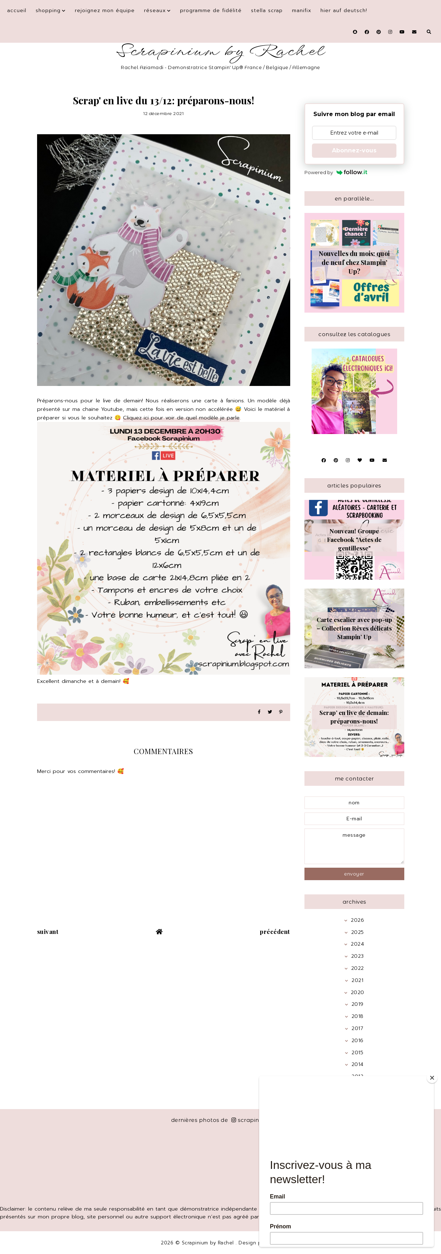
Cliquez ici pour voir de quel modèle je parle (181, 418)
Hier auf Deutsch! (344, 10)
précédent (275, 931)
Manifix (301, 10)
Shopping (48, 10)
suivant (48, 931)
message (354, 846)
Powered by (336, 172)
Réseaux (155, 10)
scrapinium (250, 1120)
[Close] (432, 1077)
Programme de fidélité (211, 10)
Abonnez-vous (354, 150)
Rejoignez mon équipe (105, 10)
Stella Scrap (267, 10)
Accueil (16, 10)
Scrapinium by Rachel (220, 51)
